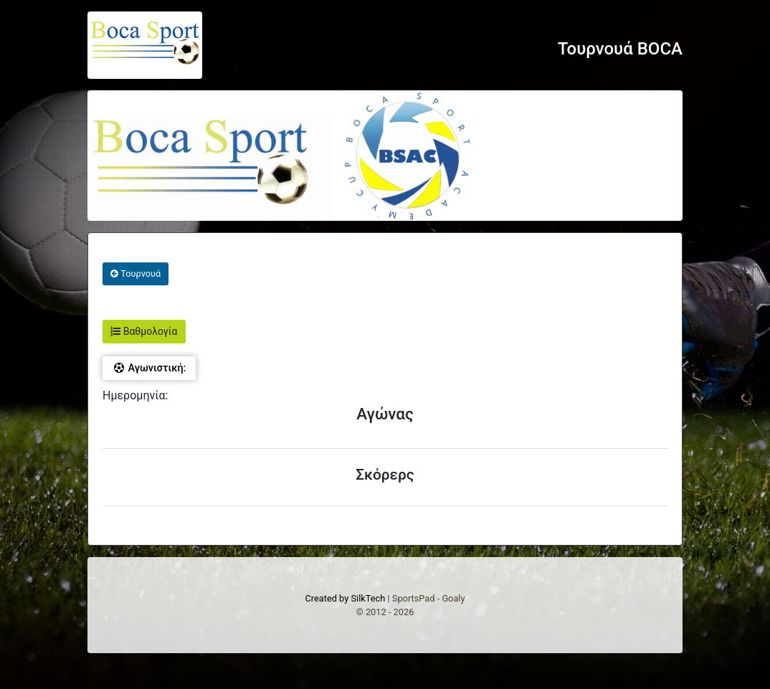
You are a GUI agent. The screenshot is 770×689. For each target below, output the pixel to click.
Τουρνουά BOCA (620, 49)
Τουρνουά (135, 273)
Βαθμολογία (143, 331)
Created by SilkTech (345, 598)
